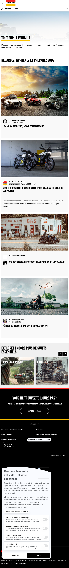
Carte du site (5, 563)
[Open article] (34, 102)
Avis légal (4, 560)
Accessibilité (62, 560)
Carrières (39, 429)
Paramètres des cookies (18, 563)
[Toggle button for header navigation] (3, 3)
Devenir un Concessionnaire (46, 434)
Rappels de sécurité (8, 439)
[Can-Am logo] (11, 3)
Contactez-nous (34, 411)
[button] (60, 354)
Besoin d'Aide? (7, 434)
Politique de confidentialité (17, 560)
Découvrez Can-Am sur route (12, 429)
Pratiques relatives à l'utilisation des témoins (42, 560)
